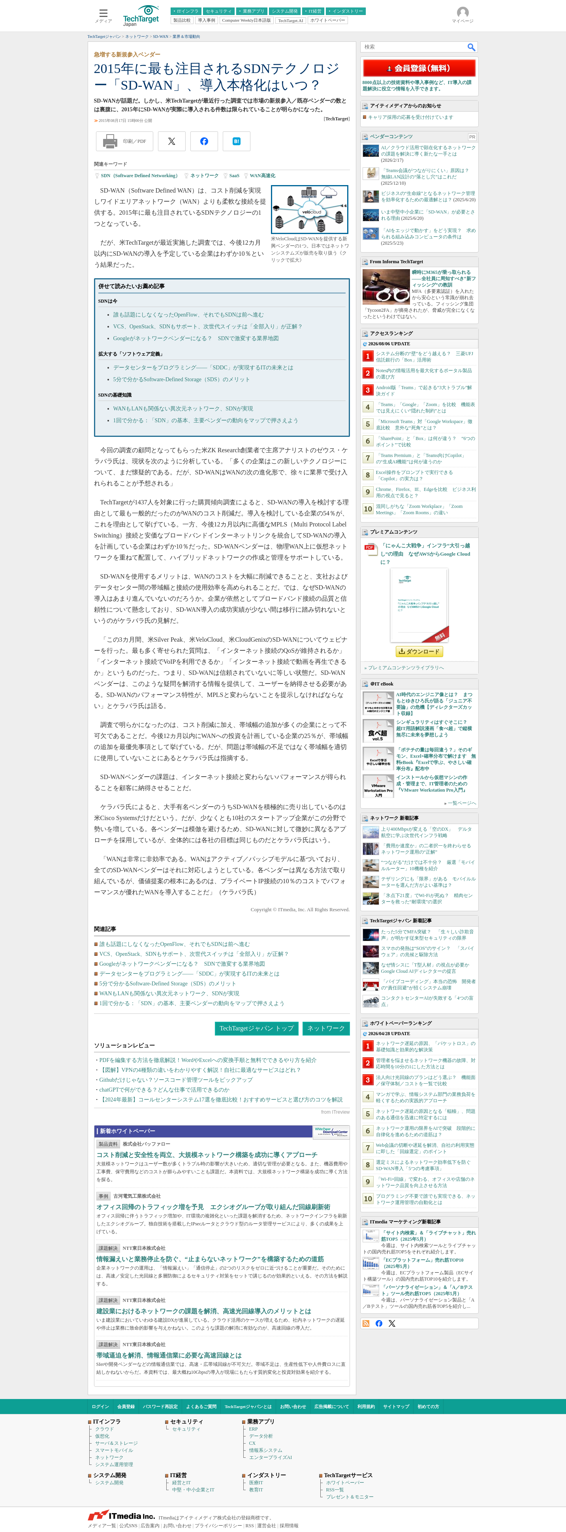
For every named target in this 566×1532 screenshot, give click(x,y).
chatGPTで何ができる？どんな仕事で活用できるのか (165, 1090)
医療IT (256, 1482)
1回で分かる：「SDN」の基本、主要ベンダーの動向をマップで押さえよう (206, 420)
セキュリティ (186, 1429)
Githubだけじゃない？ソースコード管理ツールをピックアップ (176, 1080)
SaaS (234, 175)
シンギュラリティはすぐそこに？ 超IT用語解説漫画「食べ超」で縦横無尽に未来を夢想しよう (434, 728)
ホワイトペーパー (345, 1482)
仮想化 (102, 1436)
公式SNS (128, 1525)
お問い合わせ (293, 1406)
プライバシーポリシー (218, 1525)
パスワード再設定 (160, 1406)
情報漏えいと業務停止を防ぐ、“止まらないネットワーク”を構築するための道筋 (210, 1259)
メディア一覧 (102, 1525)
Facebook (379, 1323)
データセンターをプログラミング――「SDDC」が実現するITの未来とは (203, 368)
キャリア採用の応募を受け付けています (410, 117)
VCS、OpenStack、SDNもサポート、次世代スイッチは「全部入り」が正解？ (208, 327)
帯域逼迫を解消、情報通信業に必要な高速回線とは (169, 1355)
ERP (253, 1429)
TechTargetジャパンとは (248, 1406)
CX (252, 1443)
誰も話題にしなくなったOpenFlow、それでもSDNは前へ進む (188, 315)
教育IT (256, 1490)
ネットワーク (204, 175)
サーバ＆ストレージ (116, 1443)
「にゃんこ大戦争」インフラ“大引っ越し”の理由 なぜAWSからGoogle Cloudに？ (425, 554)
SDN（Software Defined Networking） (140, 175)
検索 (472, 46)
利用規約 (366, 1406)
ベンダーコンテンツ (391, 136)
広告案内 (150, 1525)
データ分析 (261, 1436)
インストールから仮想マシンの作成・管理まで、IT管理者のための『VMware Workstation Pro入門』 (432, 784)
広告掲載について (331, 1406)
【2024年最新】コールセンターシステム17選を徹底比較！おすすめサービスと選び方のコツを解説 (221, 1100)
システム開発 (109, 1482)
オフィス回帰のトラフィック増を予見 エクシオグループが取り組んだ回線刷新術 (213, 1207)
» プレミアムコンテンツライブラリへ (404, 667)
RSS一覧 (335, 1490)
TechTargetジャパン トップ (256, 1028)
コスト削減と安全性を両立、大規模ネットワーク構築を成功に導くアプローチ (207, 1155)
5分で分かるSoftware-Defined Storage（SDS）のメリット (181, 379)
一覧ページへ (462, 803)
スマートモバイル (114, 1450)
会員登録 (126, 1406)
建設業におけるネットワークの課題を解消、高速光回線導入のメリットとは (203, 1311)
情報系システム (265, 1450)
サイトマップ (396, 1406)
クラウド (104, 1429)
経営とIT (181, 1482)
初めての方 (428, 1406)
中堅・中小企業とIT (193, 1490)
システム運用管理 (114, 1464)
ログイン (100, 1406)
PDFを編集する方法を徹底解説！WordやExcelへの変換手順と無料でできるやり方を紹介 (208, 1060)
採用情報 (289, 1525)
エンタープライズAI (270, 1457)
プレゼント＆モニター (350, 1497)
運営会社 (266, 1525)
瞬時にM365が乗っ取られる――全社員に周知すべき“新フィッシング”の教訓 (444, 279)
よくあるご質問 (201, 1406)
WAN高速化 (262, 175)
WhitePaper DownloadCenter (331, 1133)
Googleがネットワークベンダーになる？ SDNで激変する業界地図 (196, 338)
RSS (366, 1323)
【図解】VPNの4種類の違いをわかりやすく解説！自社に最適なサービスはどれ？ (200, 1070)
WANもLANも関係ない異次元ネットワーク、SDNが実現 (183, 409)
